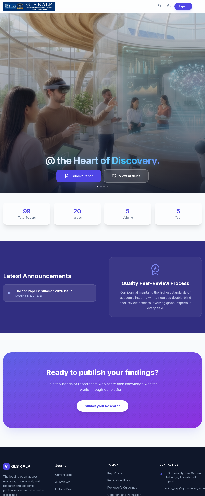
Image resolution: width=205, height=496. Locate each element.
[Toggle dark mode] (169, 6)
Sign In (183, 6)
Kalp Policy (114, 473)
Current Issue (64, 474)
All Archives (62, 482)
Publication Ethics (118, 480)
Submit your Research (102, 406)
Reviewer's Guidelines (122, 487)
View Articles (126, 176)
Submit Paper (78, 176)
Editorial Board (64, 489)
